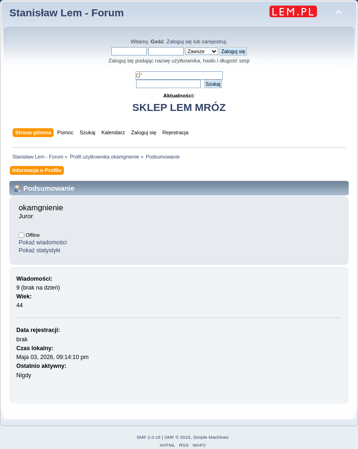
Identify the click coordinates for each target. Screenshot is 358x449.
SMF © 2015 (178, 437)
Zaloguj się (179, 41)
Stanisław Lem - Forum (66, 13)
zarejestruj (214, 41)
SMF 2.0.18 (149, 437)
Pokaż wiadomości (43, 242)
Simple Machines (210, 437)
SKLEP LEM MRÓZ (179, 107)
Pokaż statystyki (39, 250)
